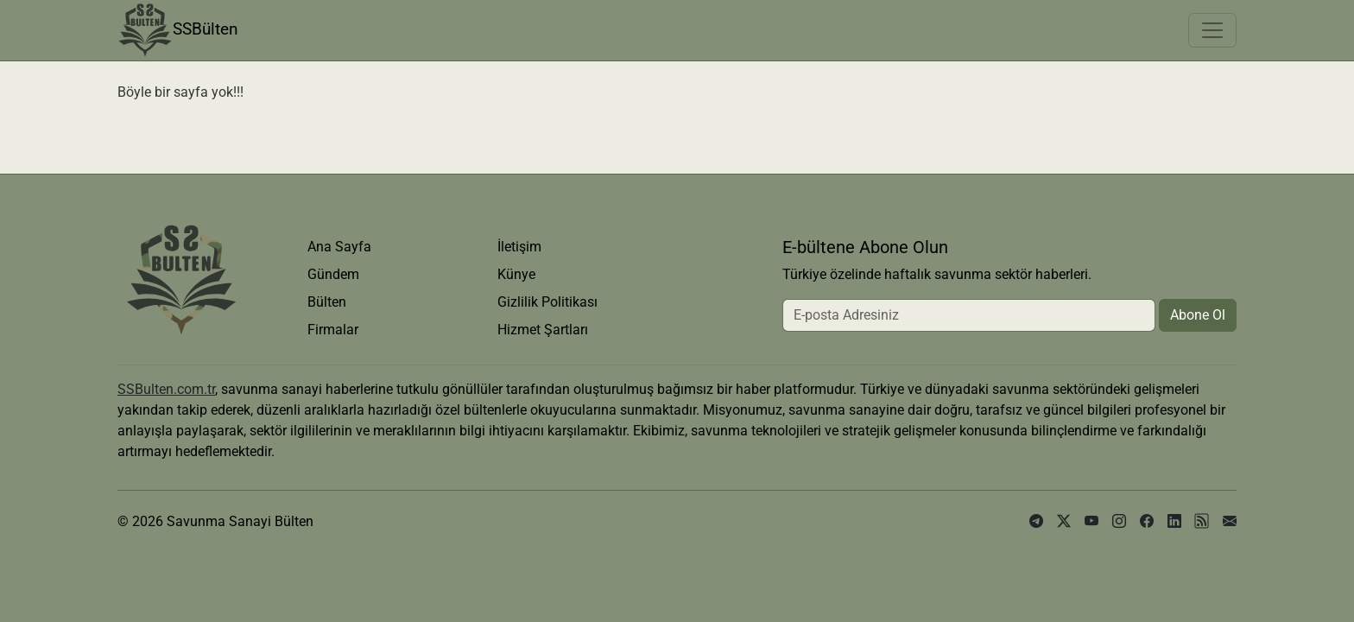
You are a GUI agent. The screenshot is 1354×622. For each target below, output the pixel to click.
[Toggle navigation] (1212, 30)
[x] (1064, 521)
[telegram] (1036, 521)
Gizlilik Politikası (547, 302)
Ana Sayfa (339, 246)
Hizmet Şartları (542, 329)
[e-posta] (1230, 521)
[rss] (1202, 521)
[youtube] (1091, 521)
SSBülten (177, 30)
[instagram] (1119, 521)
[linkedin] (1174, 521)
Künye (516, 274)
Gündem (333, 274)
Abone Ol (1197, 315)
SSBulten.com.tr (166, 389)
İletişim (519, 246)
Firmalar (332, 329)
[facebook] (1147, 521)
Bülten (326, 302)
